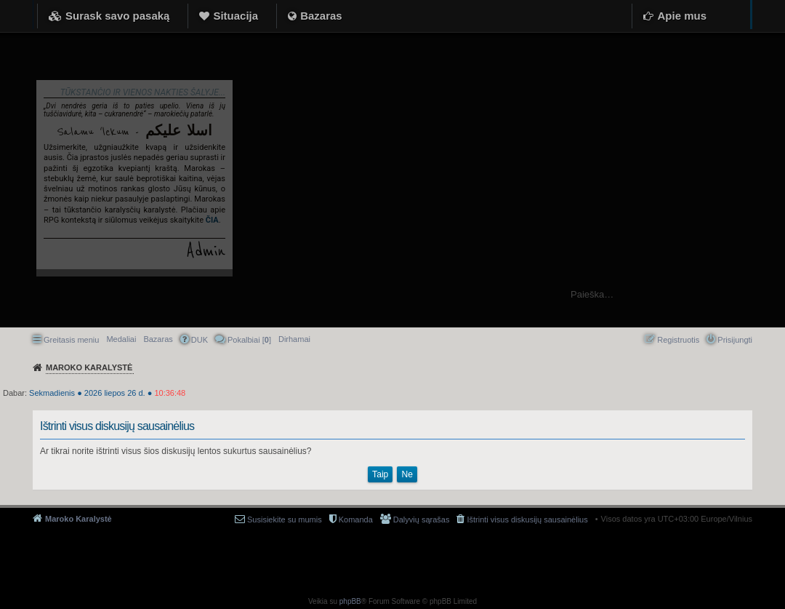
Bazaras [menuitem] (157, 339)
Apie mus (681, 15)
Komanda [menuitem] (356, 519)
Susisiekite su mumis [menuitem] (284, 519)
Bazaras (321, 15)
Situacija (235, 15)
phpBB (350, 601)
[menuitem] (294, 339)
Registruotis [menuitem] (678, 339)
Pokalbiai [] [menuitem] (249, 339)
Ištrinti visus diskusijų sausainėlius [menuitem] (527, 519)
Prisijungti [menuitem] (734, 339)
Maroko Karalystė (78, 518)
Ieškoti (766, 294)
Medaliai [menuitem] (121, 339)
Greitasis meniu (71, 339)
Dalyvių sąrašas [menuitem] (421, 519)
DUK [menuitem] (199, 339)
